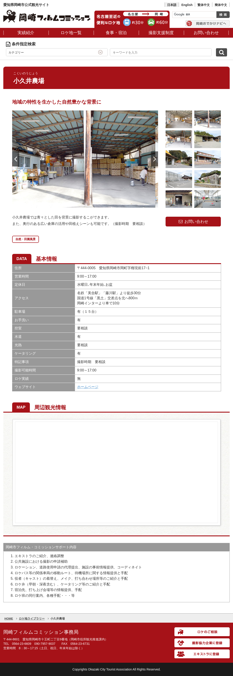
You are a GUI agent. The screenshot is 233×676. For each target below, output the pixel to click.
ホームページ (87, 387)
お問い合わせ (193, 221)
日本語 (171, 5)
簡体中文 (221, 5)
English (187, 5)
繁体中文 (203, 5)
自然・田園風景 (25, 239)
